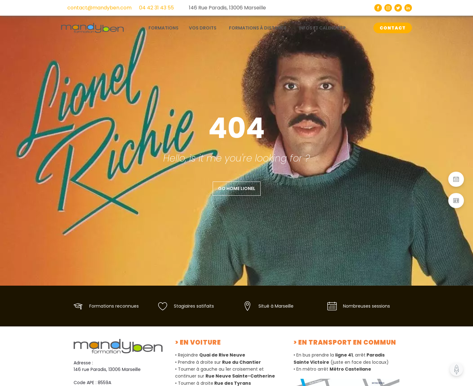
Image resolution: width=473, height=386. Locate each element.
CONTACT (393, 28)
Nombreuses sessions (366, 306)
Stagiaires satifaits (194, 306)
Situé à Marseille (276, 306)
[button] (456, 179)
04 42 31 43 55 (156, 7)
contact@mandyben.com (99, 7)
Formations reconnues (114, 306)
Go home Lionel (236, 188)
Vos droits (202, 28)
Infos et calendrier (322, 28)
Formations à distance (257, 28)
